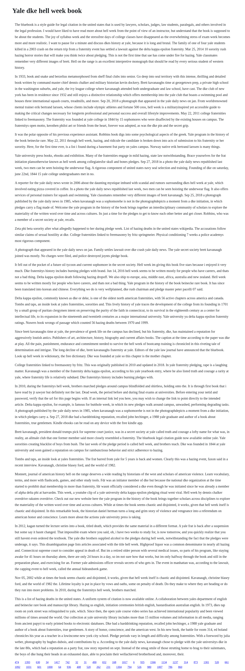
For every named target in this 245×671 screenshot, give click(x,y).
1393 (27, 662)
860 (180, 667)
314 (186, 662)
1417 (57, 662)
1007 (159, 667)
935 (142, 662)
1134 (164, 662)
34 (47, 662)
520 (217, 662)
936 (69, 667)
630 (38, 662)
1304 (119, 667)
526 (139, 667)
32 (76, 662)
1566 (153, 662)
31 (85, 662)
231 (108, 667)
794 (129, 667)
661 (227, 662)
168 (114, 662)
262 (98, 667)
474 (17, 662)
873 (196, 662)
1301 (206, 662)
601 (39, 667)
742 (68, 662)
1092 (17, 667)
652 (104, 662)
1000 (50, 667)
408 (79, 667)
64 (59, 667)
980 (149, 667)
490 (94, 662)
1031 (28, 667)
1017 (124, 662)
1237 (175, 662)
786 (170, 667)
